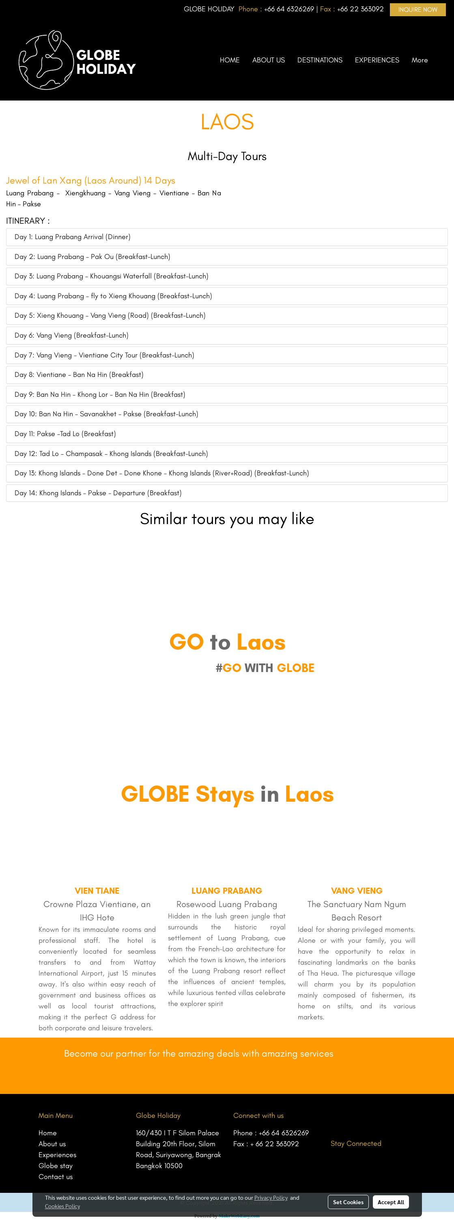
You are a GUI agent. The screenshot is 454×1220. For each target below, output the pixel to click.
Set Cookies (348, 1201)
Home (48, 1132)
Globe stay (56, 1165)
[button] (441, 60)
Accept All (391, 1201)
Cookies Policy (62, 1205)
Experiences (57, 1154)
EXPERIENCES (377, 60)
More (420, 60)
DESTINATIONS (319, 60)
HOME (230, 60)
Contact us (56, 1176)
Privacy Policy (271, 1197)
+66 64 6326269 (284, 1132)
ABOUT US (268, 60)
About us (52, 1143)
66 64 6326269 (290, 8)
